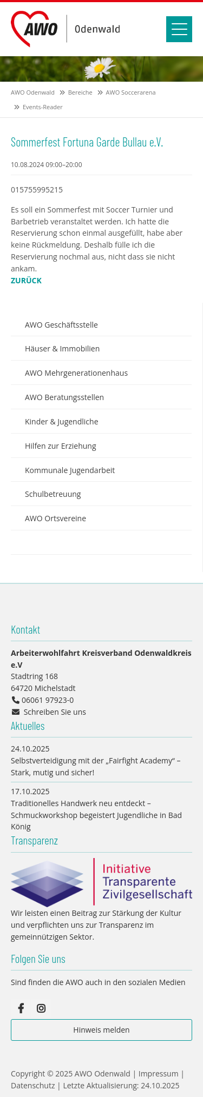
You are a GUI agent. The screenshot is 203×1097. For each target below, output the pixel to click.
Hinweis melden (101, 1030)
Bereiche (80, 92)
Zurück (26, 280)
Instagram (41, 1008)
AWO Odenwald (33, 92)
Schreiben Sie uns (55, 712)
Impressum (159, 1073)
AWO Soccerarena (131, 92)
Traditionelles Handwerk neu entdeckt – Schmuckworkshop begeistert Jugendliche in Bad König (96, 815)
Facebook (20, 1008)
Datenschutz (33, 1085)
